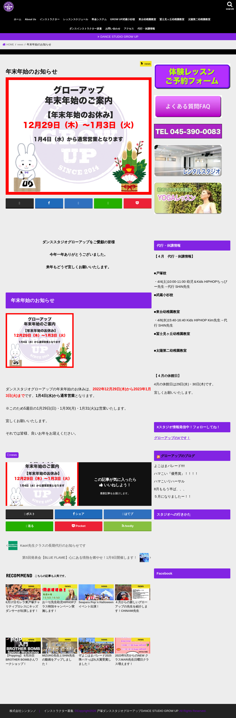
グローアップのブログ (178, 455)
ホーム (17, 19)
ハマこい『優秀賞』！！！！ (176, 473)
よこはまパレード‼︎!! (169, 465)
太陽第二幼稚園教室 (199, 19)
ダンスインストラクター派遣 (85, 28)
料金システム (99, 19)
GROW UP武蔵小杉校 (122, 19)
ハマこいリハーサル (169, 481)
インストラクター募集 (58, 711)
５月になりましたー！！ (172, 496)
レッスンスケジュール (75, 19)
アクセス (129, 28)
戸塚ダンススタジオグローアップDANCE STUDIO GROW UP (137, 711)
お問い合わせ (112, 28)
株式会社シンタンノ (23, 711)
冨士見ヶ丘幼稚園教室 (171, 19)
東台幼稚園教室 (147, 19)
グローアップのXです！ (172, 438)
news (13, 455)
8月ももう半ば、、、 (170, 488)
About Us (30, 19)
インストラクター (50, 19)
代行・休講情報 (146, 28)
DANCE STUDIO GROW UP (119, 36)
